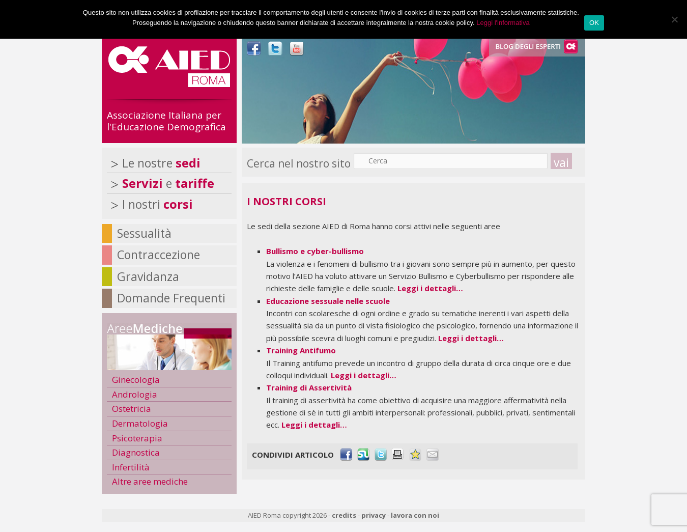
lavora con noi (415, 515)
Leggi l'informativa (502, 22)
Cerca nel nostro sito (299, 163)
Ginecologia (136, 379)
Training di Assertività (309, 387)
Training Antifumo (301, 350)
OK (594, 22)
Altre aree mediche (150, 481)
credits (344, 515)
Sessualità (144, 233)
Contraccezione (158, 254)
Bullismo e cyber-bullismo (315, 251)
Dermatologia (140, 423)
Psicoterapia (137, 438)
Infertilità (131, 467)
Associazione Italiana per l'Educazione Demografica (166, 120)
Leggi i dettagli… (430, 288)
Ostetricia (131, 408)
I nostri (157, 204)
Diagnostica (136, 452)
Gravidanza (148, 276)
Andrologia (134, 394)
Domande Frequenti (171, 298)
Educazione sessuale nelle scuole (328, 301)
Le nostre (161, 163)
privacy (373, 515)
